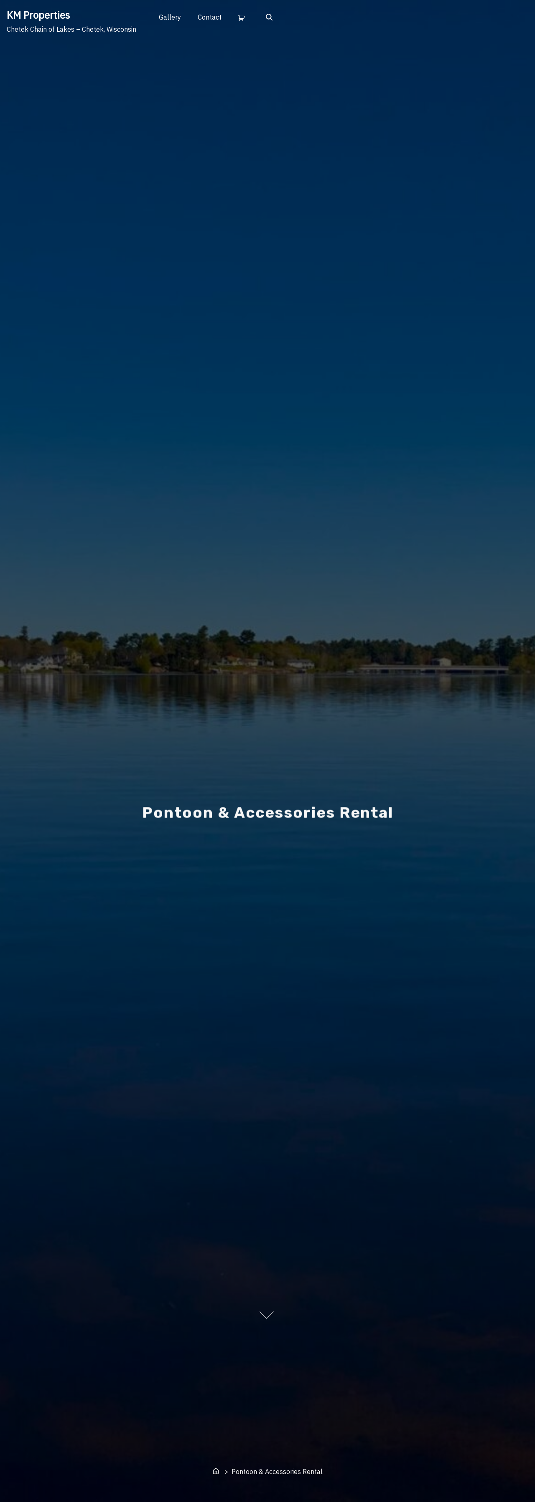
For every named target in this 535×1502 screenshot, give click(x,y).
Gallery (170, 17)
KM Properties (38, 15)
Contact (210, 17)
